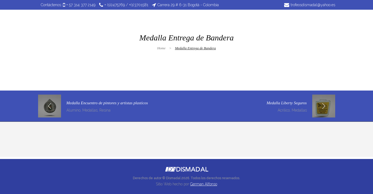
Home (161, 48)
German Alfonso (203, 184)
